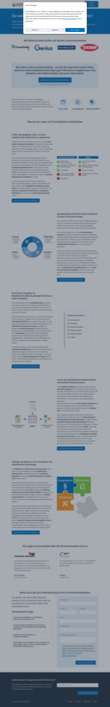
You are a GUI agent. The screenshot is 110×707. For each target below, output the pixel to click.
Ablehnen (35, 30)
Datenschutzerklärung (70, 19)
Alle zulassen (75, 30)
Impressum (29, 21)
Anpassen (55, 30)
